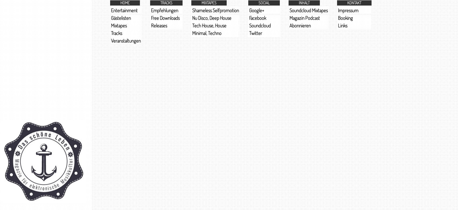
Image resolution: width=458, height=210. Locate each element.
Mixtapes (119, 25)
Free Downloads (165, 18)
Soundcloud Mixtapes (308, 10)
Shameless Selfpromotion (215, 10)
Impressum (348, 10)
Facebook (257, 18)
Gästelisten (121, 18)
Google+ (256, 10)
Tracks (116, 33)
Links (342, 25)
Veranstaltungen (126, 41)
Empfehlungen (164, 10)
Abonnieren (300, 25)
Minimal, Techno (206, 33)
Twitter (255, 33)
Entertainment (124, 10)
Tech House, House (209, 25)
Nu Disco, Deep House (211, 18)
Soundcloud (260, 25)
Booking (345, 18)
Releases (159, 25)
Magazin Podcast (304, 18)
